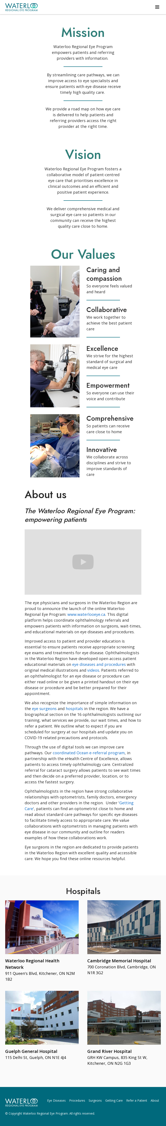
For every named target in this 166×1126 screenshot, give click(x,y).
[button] (157, 7)
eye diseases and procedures (99, 664)
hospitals (74, 708)
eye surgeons (45, 708)
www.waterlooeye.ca (86, 614)
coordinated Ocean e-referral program (89, 752)
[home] (21, 7)
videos (93, 670)
